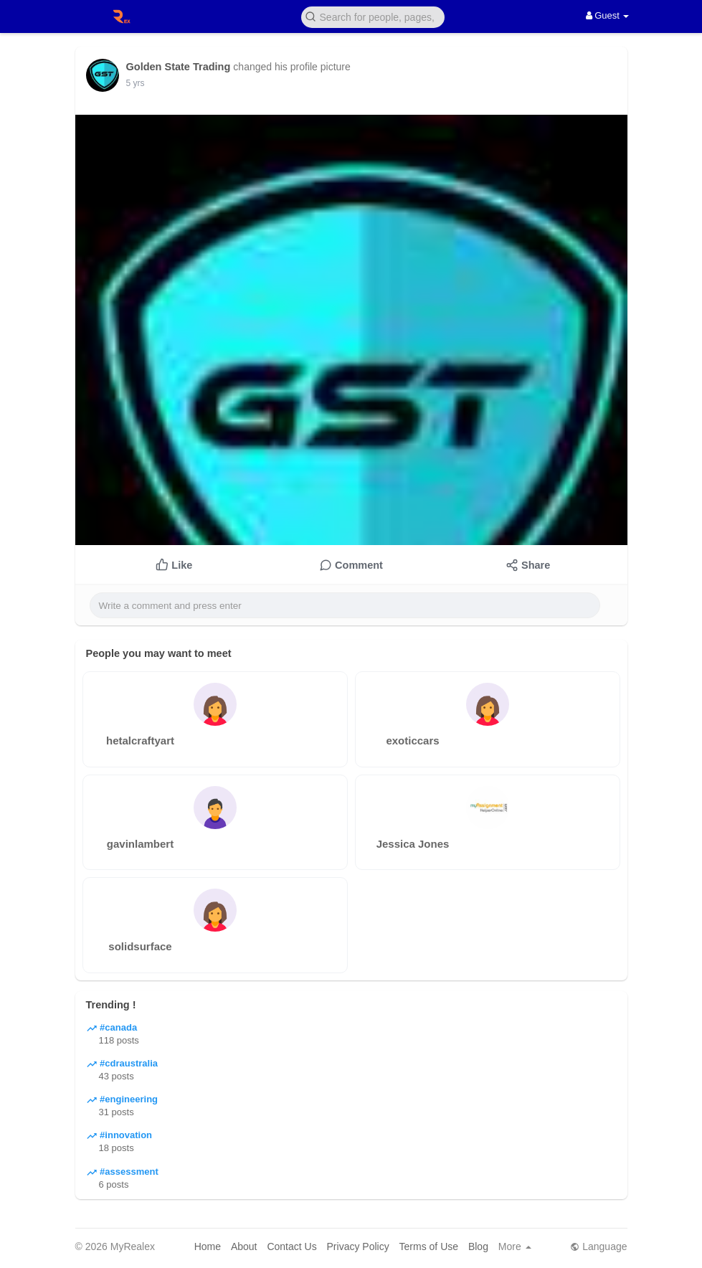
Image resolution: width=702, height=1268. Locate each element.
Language (598, 1246)
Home (207, 1246)
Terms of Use (428, 1246)
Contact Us (291, 1246)
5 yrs (135, 83)
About (244, 1246)
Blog (478, 1246)
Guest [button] (608, 15)
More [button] (514, 1246)
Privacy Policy (358, 1246)
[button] (373, 16)
